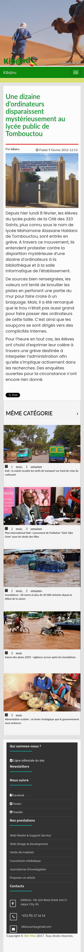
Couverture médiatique (25, 861)
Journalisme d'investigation (28, 869)
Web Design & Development (29, 844)
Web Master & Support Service (30, 835)
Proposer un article (22, 877)
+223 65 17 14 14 (33, 915)
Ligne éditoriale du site (27, 760)
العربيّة (76, 62)
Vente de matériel (22, 852)
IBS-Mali (30, 936)
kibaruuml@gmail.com (36, 926)
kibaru (14, 149)
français (66, 62)
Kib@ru (9, 72)
